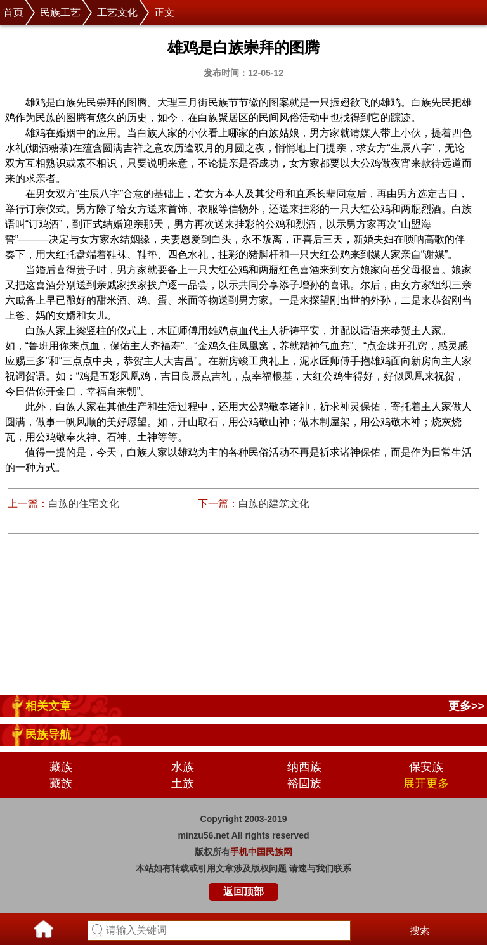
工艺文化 (117, 12)
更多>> (466, 706)
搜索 (420, 930)
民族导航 (48, 734)
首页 (13, 12)
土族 (182, 783)
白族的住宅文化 (83, 503)
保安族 (426, 767)
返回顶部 (243, 891)
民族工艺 (60, 12)
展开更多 (426, 783)
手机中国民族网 (261, 852)
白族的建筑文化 (273, 503)
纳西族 (304, 767)
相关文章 (48, 706)
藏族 (60, 767)
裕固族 (304, 783)
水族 (182, 767)
